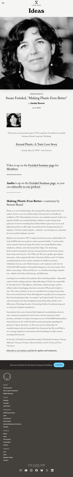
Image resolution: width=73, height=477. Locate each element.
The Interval (7, 418)
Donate (6, 449)
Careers (5, 445)
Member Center (8, 457)
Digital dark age (8, 393)
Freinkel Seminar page (41, 165)
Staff (4, 436)
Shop (4, 454)
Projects (7, 410)
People (6, 431)
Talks (5, 397)
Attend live (6, 406)
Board (5, 433)
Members (12, 169)
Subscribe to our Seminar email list (20, 350)
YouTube (6, 403)
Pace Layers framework (10, 390)
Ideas (5, 385)
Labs (4, 415)
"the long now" (7, 388)
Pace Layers (7, 421)
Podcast (5, 400)
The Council (7, 439)
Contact (5, 460)
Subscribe (59, 365)
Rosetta (5, 427)
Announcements (36, 94)
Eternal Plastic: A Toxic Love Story (36, 144)
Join (4, 452)
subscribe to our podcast (25, 187)
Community (6, 442)
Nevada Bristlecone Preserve (12, 424)
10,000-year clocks (9, 413)
